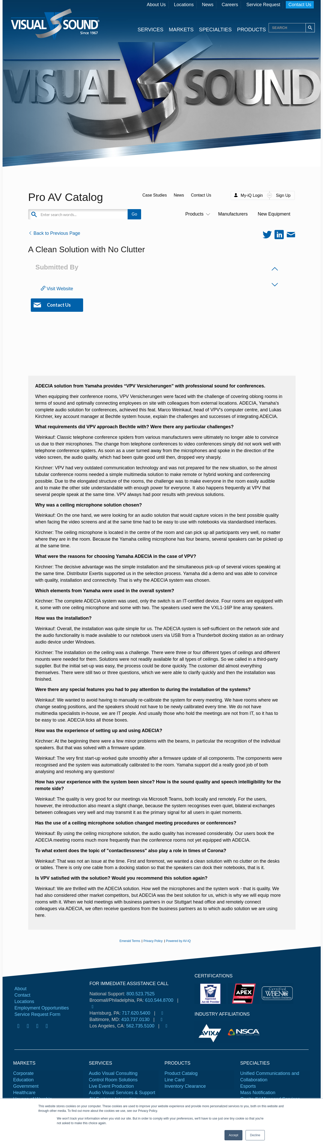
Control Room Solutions (113, 1079)
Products (196, 214)
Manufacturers (233, 214)
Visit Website (57, 288)
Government (25, 1086)
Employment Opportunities (41, 1007)
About (20, 988)
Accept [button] (233, 1135)
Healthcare (24, 1092)
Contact (22, 995)
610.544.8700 (159, 1000)
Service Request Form (37, 1014)
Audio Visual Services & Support (122, 1092)
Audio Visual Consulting (113, 1073)
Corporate (23, 1073)
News (207, 4)
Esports (248, 1086)
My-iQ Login (252, 195)
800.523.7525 (140, 993)
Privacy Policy (153, 941)
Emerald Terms (130, 941)
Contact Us (299, 4)
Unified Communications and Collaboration (269, 1076)
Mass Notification (257, 1092)
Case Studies (154, 195)
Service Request (263, 4)
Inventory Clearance (185, 1086)
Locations (184, 4)
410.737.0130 (135, 1019)
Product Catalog (181, 1073)
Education (23, 1079)
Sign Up (283, 195)
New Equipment (274, 214)
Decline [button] (255, 1135)
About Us (156, 4)
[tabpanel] (210, 1032)
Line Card (174, 1079)
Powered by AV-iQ (178, 941)
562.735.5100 (140, 1025)
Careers (230, 4)
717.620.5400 (136, 1013)
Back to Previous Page (54, 233)
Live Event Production (111, 1086)
